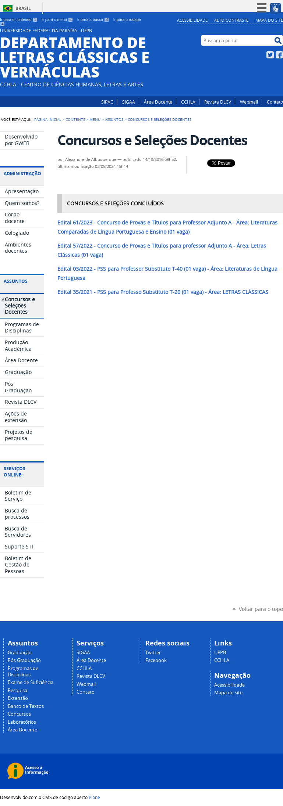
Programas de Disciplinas (23, 671)
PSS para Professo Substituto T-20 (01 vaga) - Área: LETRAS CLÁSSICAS (162, 292)
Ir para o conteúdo (19, 19)
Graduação (20, 653)
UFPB (220, 653)
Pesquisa (17, 690)
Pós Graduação (24, 660)
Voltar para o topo (261, 608)
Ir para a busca (93, 19)
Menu (94, 119)
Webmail (249, 102)
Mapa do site (269, 20)
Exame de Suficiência (30, 682)
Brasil (23, 8)
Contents (75, 119)
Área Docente (158, 102)
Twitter (270, 54)
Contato (275, 102)
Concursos (19, 714)
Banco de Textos (26, 706)
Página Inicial (47, 119)
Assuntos (114, 119)
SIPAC (107, 102)
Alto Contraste (231, 20)
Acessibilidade (192, 20)
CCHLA (188, 102)
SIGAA (128, 102)
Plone (94, 797)
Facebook (279, 54)
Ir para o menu (57, 19)
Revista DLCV (217, 102)
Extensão (18, 698)
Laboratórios (22, 722)
